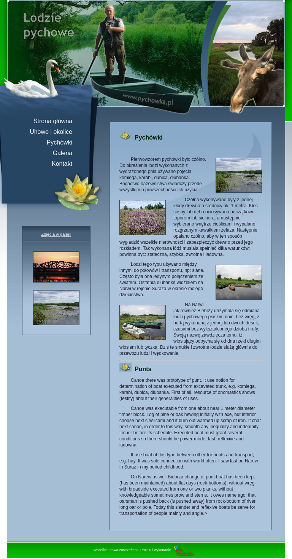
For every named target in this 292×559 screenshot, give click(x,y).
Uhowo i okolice (54, 132)
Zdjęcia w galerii (56, 234)
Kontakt (65, 163)
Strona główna (56, 121)
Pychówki (63, 142)
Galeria (66, 153)
